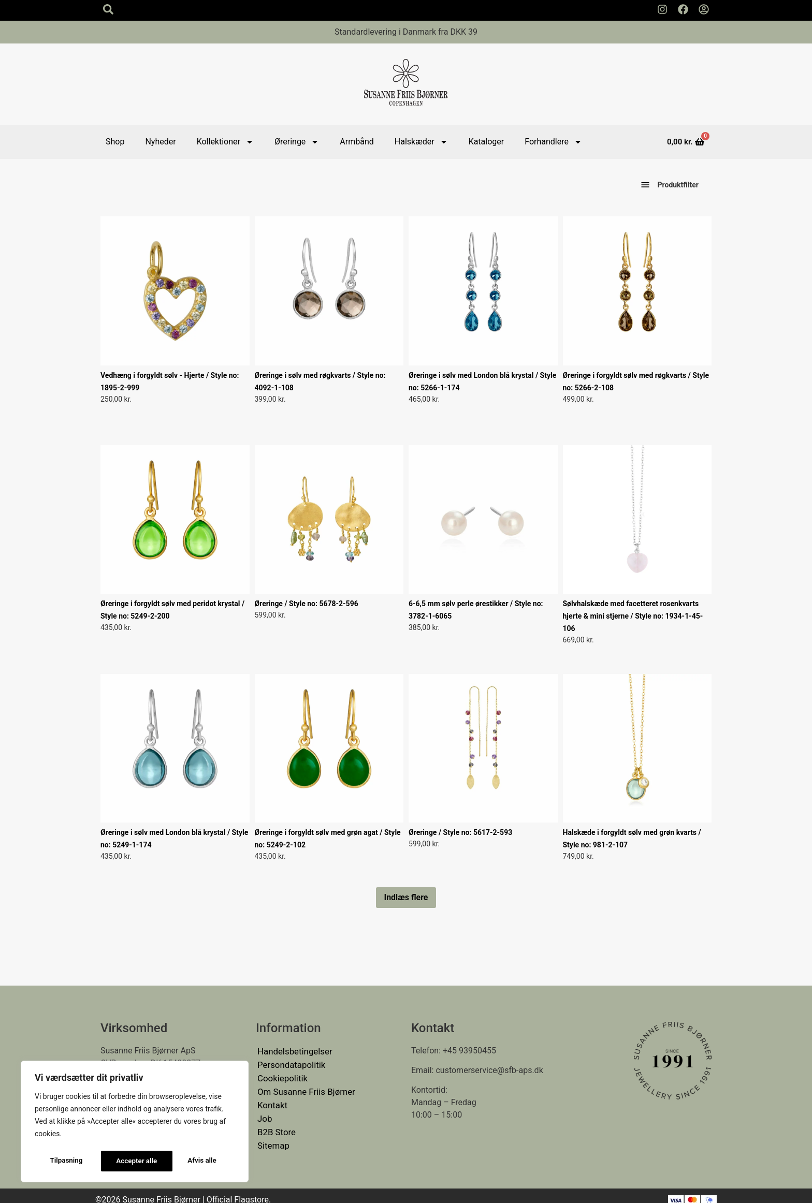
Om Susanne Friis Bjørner (304, 1088)
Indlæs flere (406, 897)
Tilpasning (66, 1161)
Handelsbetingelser (293, 1050)
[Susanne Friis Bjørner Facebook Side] (683, 9)
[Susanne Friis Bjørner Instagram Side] (662, 9)
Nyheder (160, 141)
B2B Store (275, 1125)
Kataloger (486, 141)
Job (264, 1113)
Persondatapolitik (289, 1063)
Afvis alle (130, 1161)
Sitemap (272, 1137)
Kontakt (271, 1100)
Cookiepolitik (281, 1075)
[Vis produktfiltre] (645, 185)
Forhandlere (553, 142)
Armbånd (356, 141)
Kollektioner (225, 142)
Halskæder (421, 142)
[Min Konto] (704, 9)
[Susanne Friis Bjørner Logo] (406, 84)
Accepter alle (199, 1161)
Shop (115, 141)
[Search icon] (108, 9)
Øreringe (296, 142)
